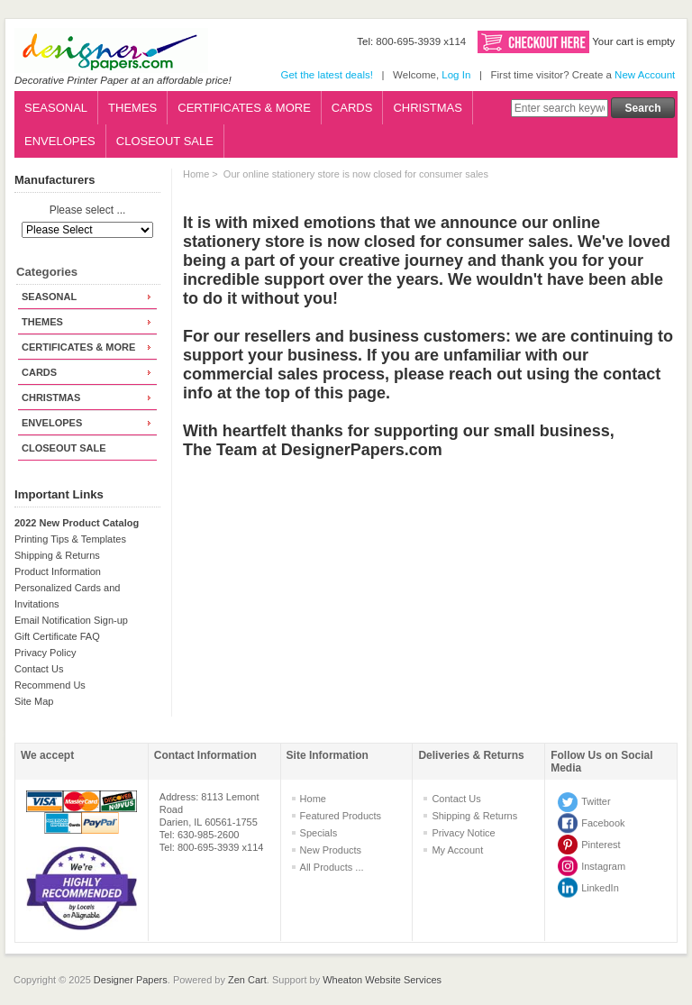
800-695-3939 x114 (421, 41)
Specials (319, 832)
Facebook (602, 823)
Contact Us (38, 668)
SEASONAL (55, 107)
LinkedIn (600, 887)
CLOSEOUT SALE (165, 141)
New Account (645, 74)
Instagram (603, 866)
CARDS (352, 107)
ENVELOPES (60, 141)
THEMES (132, 107)
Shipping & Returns (57, 555)
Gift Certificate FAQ (57, 636)
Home (196, 174)
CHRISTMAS (427, 107)
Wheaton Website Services (382, 979)
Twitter (595, 801)
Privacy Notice (463, 832)
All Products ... (332, 867)
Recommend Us (50, 685)
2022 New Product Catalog (76, 522)
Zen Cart (247, 979)
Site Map (33, 701)
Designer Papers (131, 979)
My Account (457, 850)
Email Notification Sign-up (71, 620)
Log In (456, 74)
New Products (330, 850)
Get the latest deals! (326, 74)
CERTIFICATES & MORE (244, 107)
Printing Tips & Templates (70, 539)
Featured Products (341, 815)
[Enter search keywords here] (559, 108)
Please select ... (88, 211)
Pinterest (600, 844)
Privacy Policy (45, 652)
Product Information (57, 571)
